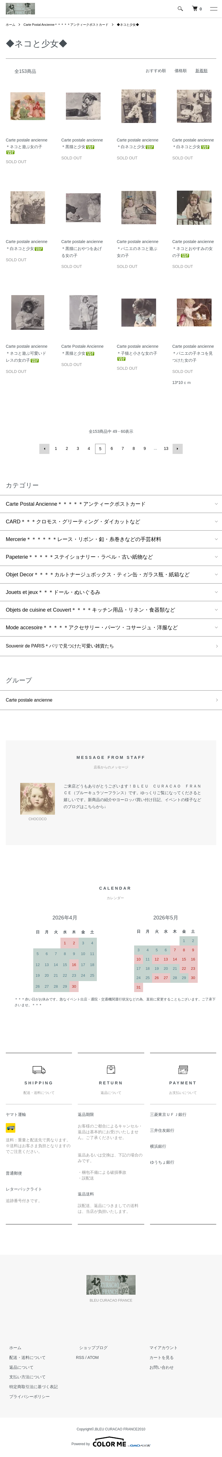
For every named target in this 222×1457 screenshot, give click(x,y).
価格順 (181, 70)
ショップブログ (90, 1349)
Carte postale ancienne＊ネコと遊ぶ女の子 (26, 146)
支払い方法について (24, 1378)
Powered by (110, 1443)
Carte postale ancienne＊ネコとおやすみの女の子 (193, 248)
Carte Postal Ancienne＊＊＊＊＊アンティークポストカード (71, 25)
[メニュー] (213, 8)
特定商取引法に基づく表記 (30, 1388)
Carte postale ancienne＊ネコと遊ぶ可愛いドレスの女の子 (26, 353)
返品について (18, 1368)
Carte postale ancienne (32, 701)
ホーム (11, 25)
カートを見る (158, 1359)
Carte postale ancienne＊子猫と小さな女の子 (137, 352)
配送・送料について (24, 1359)
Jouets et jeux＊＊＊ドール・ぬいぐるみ (53, 591)
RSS (80, 1359)
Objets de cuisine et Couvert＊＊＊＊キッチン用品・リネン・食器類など (90, 609)
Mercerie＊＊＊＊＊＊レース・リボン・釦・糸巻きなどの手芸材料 (83, 538)
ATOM (93, 1359)
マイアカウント (160, 1349)
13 (165, 448)
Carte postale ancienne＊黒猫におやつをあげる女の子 (82, 248)
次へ (176, 448)
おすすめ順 (156, 70)
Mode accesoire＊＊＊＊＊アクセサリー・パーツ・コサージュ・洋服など (92, 627)
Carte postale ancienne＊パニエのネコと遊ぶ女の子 (137, 248)
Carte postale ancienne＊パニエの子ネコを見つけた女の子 (193, 353)
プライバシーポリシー (26, 1398)
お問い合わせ (158, 1368)
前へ (45, 448)
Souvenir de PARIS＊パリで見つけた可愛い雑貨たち (67, 646)
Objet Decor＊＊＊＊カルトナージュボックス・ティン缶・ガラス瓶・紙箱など (98, 574)
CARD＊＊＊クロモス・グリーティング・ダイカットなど (73, 521)
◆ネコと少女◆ (138, 25)
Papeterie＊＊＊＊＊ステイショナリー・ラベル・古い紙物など (79, 556)
